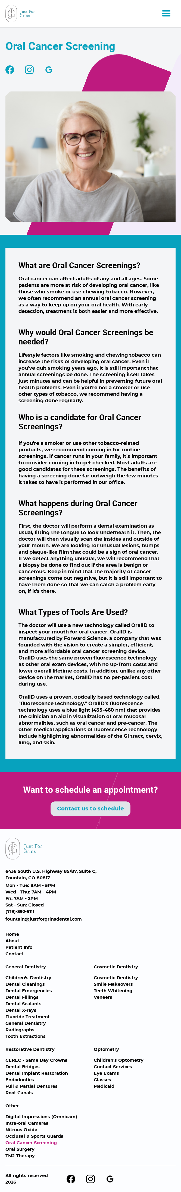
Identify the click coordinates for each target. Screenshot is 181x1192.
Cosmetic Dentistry (116, 967)
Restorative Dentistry (30, 1049)
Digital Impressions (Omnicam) (41, 1117)
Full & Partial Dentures (31, 1086)
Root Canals (19, 1093)
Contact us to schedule (90, 808)
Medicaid (104, 1086)
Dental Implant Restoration (36, 1073)
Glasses (102, 1080)
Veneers (103, 997)
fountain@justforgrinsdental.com (43, 919)
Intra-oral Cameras (26, 1123)
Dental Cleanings (25, 984)
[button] (166, 13)
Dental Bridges (22, 1067)
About (12, 941)
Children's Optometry (118, 1060)
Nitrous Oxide (21, 1130)
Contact (14, 954)
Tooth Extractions (25, 1036)
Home (12, 934)
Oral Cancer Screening (31, 1143)
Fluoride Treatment (27, 1017)
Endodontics (19, 1080)
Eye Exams (106, 1073)
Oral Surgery (20, 1149)
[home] (20, 13)
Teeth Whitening (113, 991)
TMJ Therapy (20, 1156)
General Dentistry (25, 967)
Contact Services (113, 1067)
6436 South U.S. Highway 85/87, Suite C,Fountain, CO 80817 (50, 874)
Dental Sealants (23, 1004)
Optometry (106, 1049)
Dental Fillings (22, 997)
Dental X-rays (20, 1010)
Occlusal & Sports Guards (34, 1136)
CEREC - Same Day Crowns (36, 1060)
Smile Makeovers (113, 984)
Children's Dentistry (28, 978)
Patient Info (18, 947)
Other (12, 1106)
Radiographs (20, 1030)
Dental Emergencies (28, 991)
